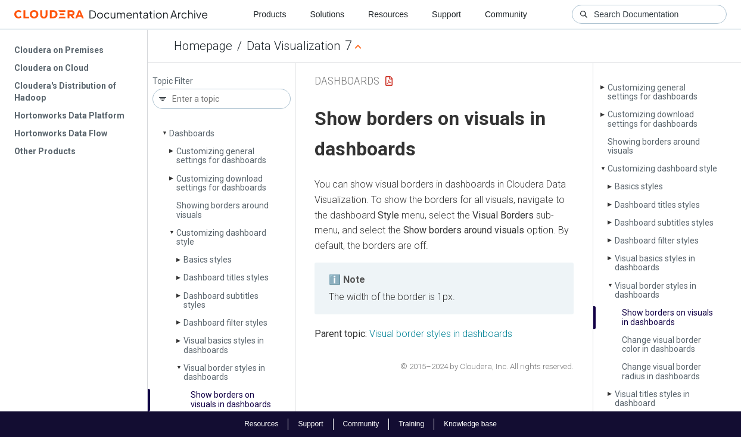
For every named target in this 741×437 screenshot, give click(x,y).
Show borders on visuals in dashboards (231, 399)
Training (411, 424)
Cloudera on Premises (59, 50)
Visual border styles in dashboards (224, 372)
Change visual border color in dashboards (661, 344)
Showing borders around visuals (222, 210)
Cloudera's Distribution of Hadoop (65, 91)
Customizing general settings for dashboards (221, 155)
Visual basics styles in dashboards (223, 345)
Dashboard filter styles (225, 322)
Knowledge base (470, 424)
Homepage (203, 46)
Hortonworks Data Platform (69, 115)
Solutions (327, 14)
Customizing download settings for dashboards (221, 183)
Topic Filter (172, 81)
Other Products (45, 151)
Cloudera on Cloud (51, 68)
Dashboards (191, 133)
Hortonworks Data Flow (60, 133)
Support (446, 14)
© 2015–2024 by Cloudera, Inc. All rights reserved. (487, 366)
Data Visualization (293, 46)
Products (269, 14)
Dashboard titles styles (226, 277)
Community (506, 14)
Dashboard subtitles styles (221, 300)
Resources (388, 14)
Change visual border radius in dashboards (661, 371)
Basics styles (207, 259)
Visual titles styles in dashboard (652, 398)
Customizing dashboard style (221, 237)
